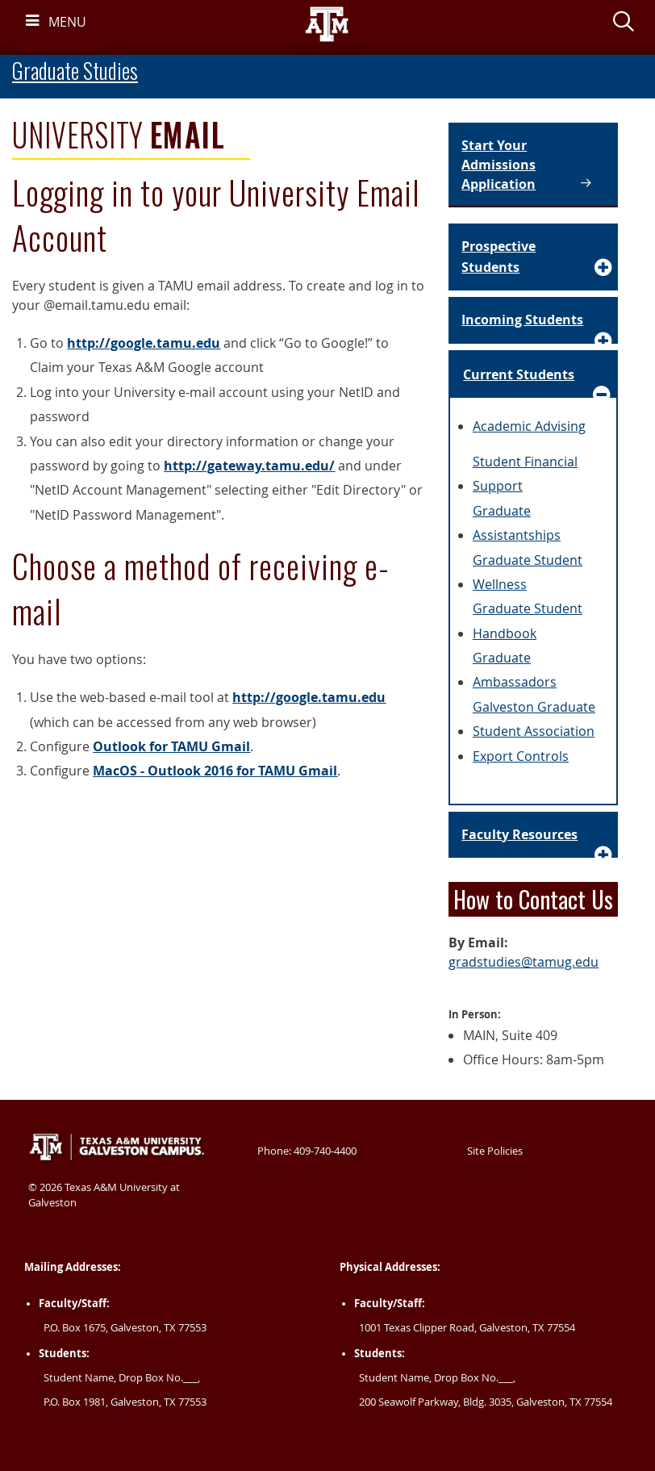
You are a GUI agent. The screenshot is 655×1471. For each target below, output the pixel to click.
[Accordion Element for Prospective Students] (533, 257)
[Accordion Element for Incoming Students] (533, 320)
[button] (623, 24)
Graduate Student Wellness (527, 572)
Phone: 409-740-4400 (307, 1150)
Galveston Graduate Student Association (534, 719)
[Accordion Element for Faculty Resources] (533, 835)
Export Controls (521, 756)
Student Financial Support (525, 474)
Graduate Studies (75, 70)
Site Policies (495, 1150)
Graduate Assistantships (517, 523)
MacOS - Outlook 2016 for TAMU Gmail (215, 770)
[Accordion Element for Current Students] (533, 375)
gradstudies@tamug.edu (523, 962)
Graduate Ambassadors (515, 670)
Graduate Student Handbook (527, 620)
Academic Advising (529, 426)
